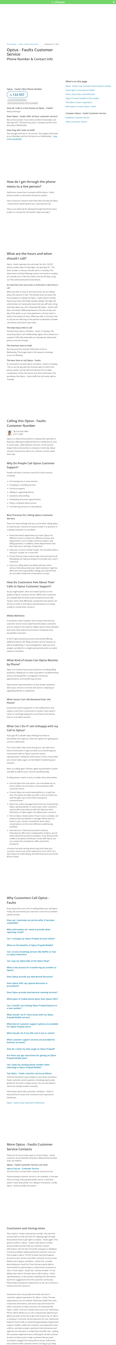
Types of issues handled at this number (82, 98)
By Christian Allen (21, 431)
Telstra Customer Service (76, 121)
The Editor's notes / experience (79, 102)
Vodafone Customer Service (77, 117)
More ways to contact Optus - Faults (81, 106)
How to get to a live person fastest (80, 90)
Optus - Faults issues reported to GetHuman (26, 1103)
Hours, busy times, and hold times (80, 94)
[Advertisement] (33, 160)
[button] (113, 2)
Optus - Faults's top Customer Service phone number (88, 86)
